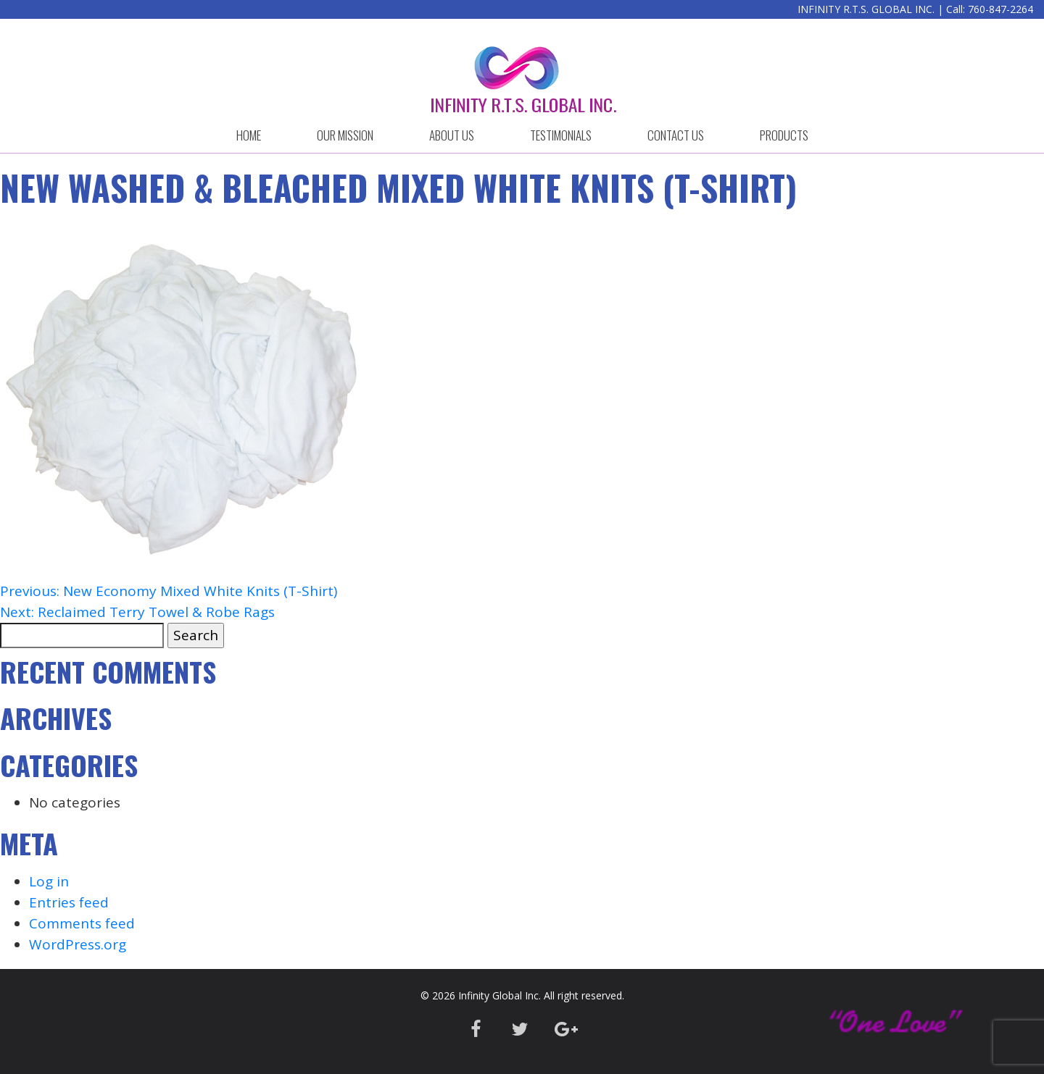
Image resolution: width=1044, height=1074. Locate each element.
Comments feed (82, 923)
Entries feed (69, 902)
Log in (49, 881)
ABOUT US (451, 135)
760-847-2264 (1000, 9)
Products (784, 135)
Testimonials (561, 135)
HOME (248, 135)
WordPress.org (77, 944)
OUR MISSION (345, 135)
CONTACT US (675, 135)
